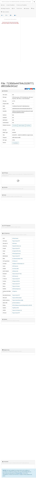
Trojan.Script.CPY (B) (16, 273)
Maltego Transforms (5, 8)
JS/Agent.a (14, 291)
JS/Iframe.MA (15, 271)
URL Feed (19, 8)
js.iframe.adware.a (16, 302)
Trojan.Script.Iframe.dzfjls (17, 300)
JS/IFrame (14, 243)
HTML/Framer (15, 238)
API (13, 8)
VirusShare (28, 125)
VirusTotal (15, 125)
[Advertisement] (10, 34)
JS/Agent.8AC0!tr (16, 281)
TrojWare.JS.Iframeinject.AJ (18, 263)
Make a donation (5, 11)
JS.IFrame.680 (15, 268)
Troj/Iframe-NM (15, 307)
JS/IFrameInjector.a (16, 288)
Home (3, 5)
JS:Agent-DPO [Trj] (16, 251)
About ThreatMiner (11, 5)
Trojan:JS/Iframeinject (17, 297)
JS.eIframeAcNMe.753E (17, 258)
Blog (32, 8)
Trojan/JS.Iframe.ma (16, 246)
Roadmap (26, 8)
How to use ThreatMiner (22, 5)
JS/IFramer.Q (15, 266)
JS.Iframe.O (14, 261)
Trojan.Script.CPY (16, 240)
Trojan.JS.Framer (16, 286)
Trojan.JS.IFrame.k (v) (17, 310)
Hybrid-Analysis (21, 125)
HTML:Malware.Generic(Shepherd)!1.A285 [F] (22, 305)
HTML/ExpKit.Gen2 (16, 253)
